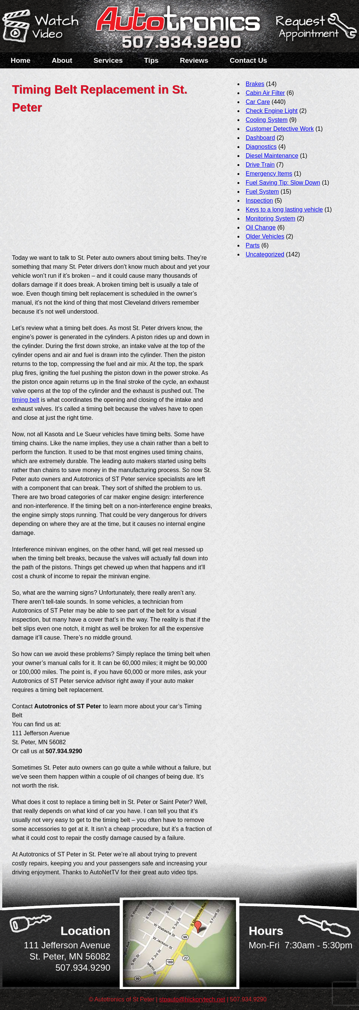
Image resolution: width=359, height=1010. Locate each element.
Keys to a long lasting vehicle (284, 209)
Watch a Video (44, 27)
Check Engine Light (272, 111)
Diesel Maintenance (272, 156)
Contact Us (248, 60)
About (62, 60)
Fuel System (262, 191)
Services (108, 60)
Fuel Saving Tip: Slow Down (283, 182)
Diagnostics (261, 147)
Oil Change (261, 227)
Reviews (194, 60)
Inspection (259, 200)
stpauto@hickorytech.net (192, 999)
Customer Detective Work (280, 129)
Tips (151, 60)
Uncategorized (265, 254)
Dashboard (260, 138)
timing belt (25, 400)
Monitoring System (270, 218)
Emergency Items (269, 173)
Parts (253, 245)
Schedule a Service (315, 31)
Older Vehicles (265, 236)
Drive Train (260, 164)
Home (21, 60)
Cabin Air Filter (265, 93)
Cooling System (267, 120)
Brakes (255, 84)
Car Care (258, 102)
